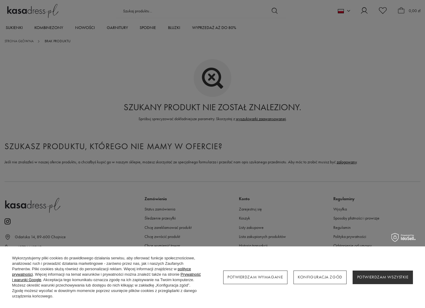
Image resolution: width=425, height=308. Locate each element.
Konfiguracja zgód (320, 277)
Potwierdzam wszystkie (383, 277)
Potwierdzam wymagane (255, 277)
